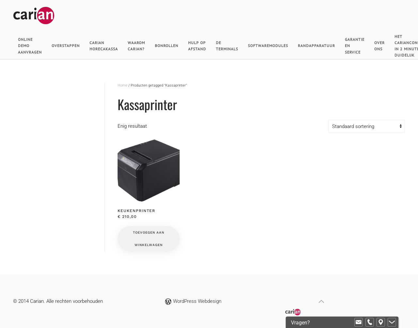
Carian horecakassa (103, 45)
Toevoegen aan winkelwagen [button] (148, 239)
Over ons (379, 45)
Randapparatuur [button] (316, 45)
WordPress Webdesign (193, 301)
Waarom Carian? (136, 45)
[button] (321, 301)
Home (122, 85)
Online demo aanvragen (30, 45)
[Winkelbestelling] (367, 126)
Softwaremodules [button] (268, 45)
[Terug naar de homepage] (34, 18)
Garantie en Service (354, 45)
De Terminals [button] (227, 45)
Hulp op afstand (197, 45)
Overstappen (66, 45)
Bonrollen (166, 45)
